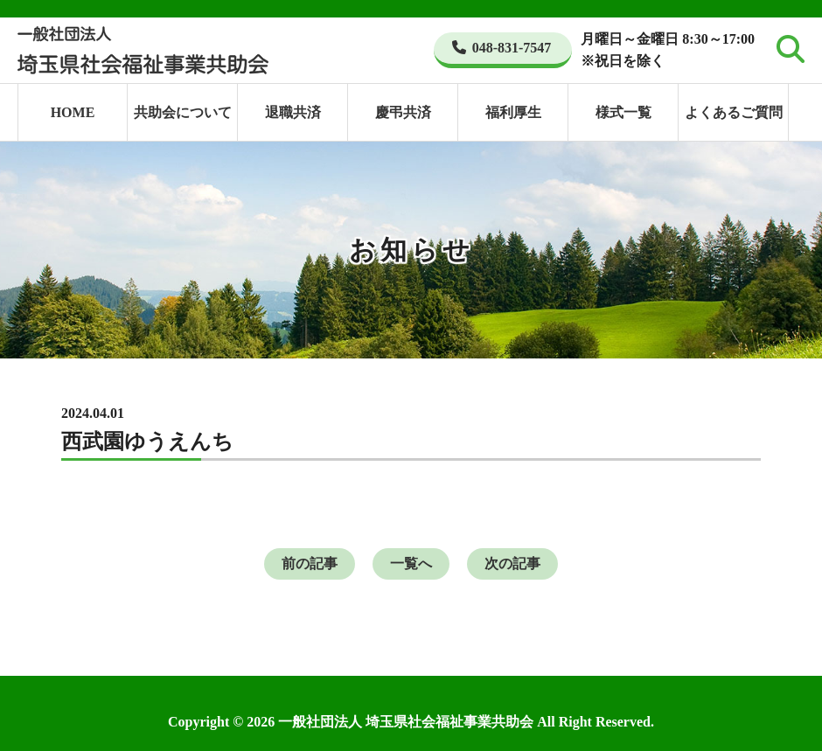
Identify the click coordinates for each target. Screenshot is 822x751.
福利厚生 (513, 112)
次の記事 (512, 563)
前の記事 (310, 563)
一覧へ (411, 563)
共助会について (183, 112)
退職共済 (293, 112)
